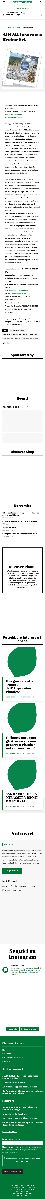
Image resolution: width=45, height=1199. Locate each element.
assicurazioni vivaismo (30, 339)
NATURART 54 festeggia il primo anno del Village (20, 13)
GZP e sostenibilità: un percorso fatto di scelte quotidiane (20, 513)
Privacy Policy (17, 1193)
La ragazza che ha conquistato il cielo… (20, 533)
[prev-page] (3, 14)
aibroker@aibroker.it (13, 117)
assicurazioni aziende (31, 334)
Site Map (31, 1195)
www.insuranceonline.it (14, 114)
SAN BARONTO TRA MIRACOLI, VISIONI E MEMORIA (22, 797)
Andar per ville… (10, 527)
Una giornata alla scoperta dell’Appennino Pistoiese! (20, 686)
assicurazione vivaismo (12, 334)
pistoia (6, 343)
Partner (8, 83)
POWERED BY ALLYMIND (22, 1191)
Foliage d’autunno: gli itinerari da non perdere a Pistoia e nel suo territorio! (21, 743)
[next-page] (41, 14)
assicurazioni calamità (11, 339)
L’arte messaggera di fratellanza (19, 1086)
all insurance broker (17, 330)
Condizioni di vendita (19, 1195)
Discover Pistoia (14, 27)
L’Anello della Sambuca (14, 1082)
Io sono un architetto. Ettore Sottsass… (20, 521)
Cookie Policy (27, 1193)
